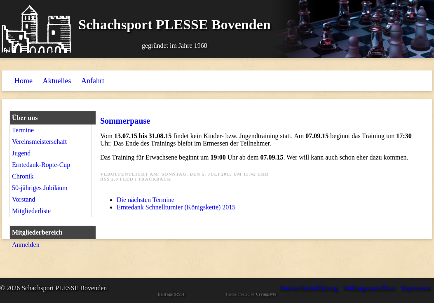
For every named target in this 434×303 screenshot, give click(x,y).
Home (23, 81)
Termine (23, 130)
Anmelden (26, 244)
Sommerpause (125, 120)
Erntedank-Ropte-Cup (41, 164)
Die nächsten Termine (145, 199)
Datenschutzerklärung (308, 287)
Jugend (21, 153)
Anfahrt (92, 81)
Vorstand (23, 199)
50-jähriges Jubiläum (40, 187)
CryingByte (266, 294)
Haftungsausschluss (369, 287)
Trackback (154, 178)
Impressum (415, 287)
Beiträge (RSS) (171, 294)
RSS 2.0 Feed (117, 178)
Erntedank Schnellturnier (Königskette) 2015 (176, 207)
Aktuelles (57, 81)
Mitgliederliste (31, 210)
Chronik (22, 176)
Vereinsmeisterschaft (39, 141)
